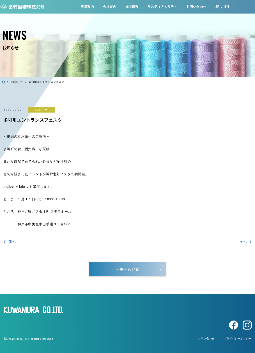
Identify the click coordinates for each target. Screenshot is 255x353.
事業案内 (87, 6)
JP (217, 6)
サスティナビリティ (162, 6)
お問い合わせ (196, 6)
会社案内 (109, 6)
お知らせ (16, 81)
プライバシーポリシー (238, 338)
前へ (9, 242)
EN (226, 6)
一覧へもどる (127, 269)
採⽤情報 (132, 6)
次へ (245, 242)
